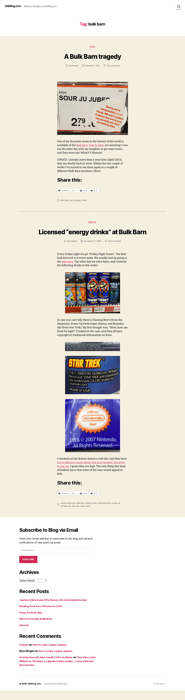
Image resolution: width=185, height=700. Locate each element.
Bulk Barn (82, 145)
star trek (75, 515)
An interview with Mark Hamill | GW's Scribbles (48, 666)
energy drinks (92, 512)
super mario (85, 515)
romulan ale (66, 515)
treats (84, 200)
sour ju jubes (75, 200)
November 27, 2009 (93, 250)
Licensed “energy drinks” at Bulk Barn (93, 236)
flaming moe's (105, 512)
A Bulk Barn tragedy (92, 56)
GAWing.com (13, 6)
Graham (74, 66)
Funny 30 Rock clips (31, 621)
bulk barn (65, 200)
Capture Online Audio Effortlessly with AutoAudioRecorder (55, 609)
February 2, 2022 (92, 66)
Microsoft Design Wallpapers (37, 628)
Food (92, 47)
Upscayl (24, 634)
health (92, 223)
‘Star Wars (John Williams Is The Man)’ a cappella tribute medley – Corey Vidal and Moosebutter (57, 670)
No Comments (113, 66)
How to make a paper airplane (51, 654)
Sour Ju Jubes (98, 145)
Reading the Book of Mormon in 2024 (41, 615)
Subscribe (28, 569)
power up (117, 512)
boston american (68, 512)
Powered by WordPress (56, 693)
